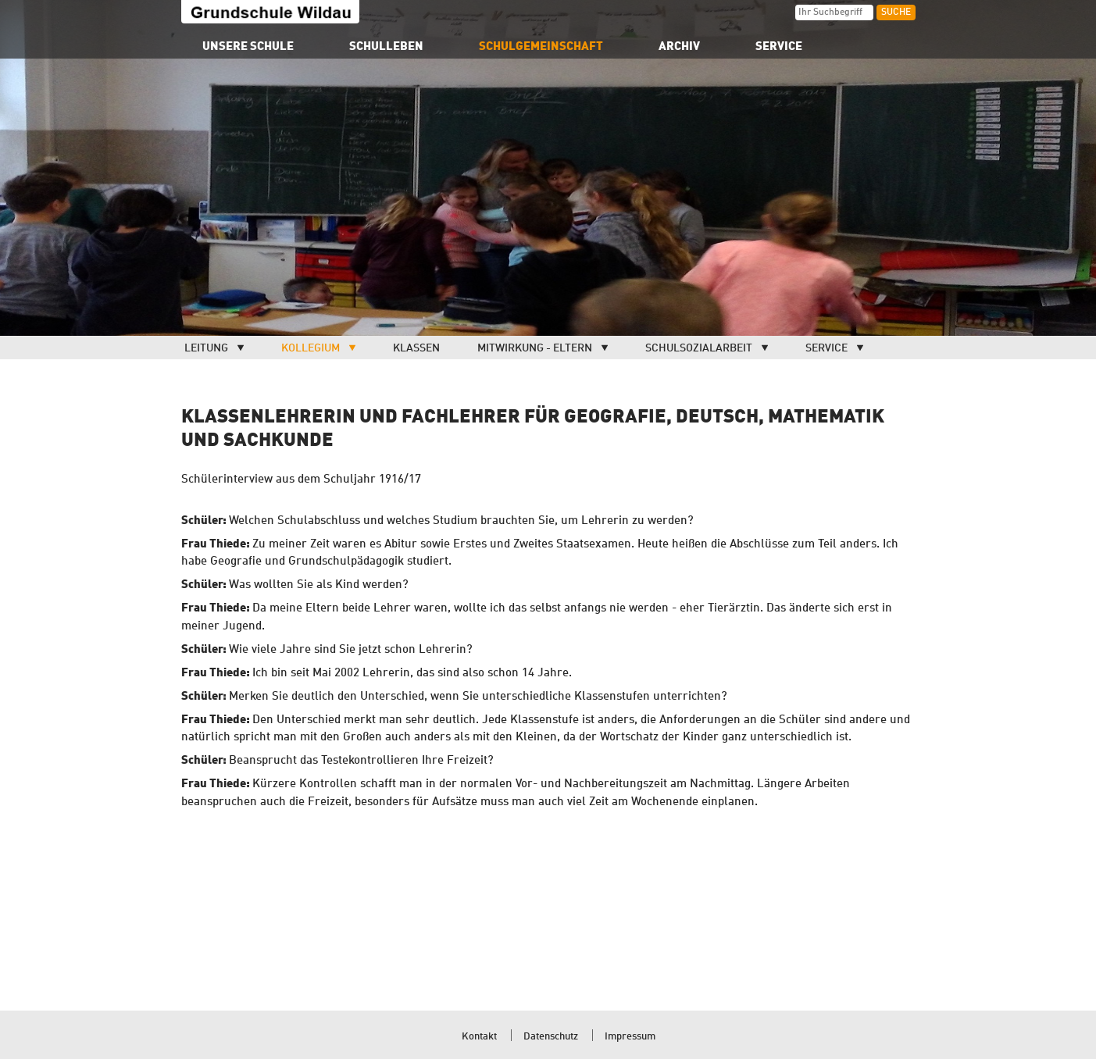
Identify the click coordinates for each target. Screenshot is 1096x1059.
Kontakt (479, 1037)
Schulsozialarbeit (698, 348)
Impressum (630, 1037)
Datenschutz (550, 1037)
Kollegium (310, 348)
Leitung (206, 348)
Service (826, 348)
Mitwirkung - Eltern (534, 348)
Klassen (416, 348)
